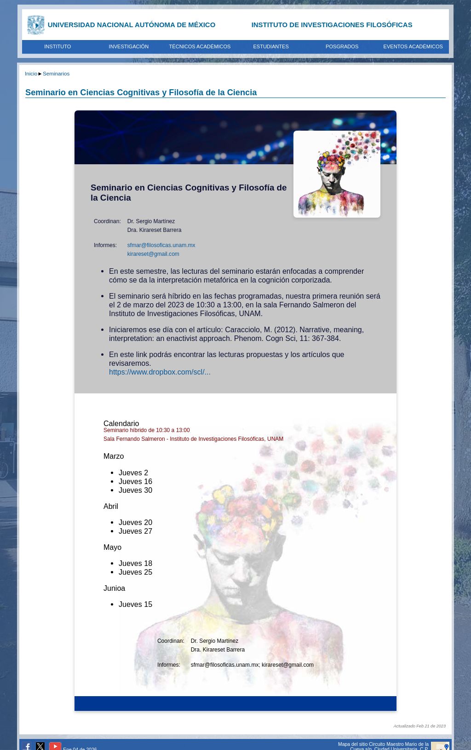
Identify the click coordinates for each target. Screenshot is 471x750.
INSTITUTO (57, 46)
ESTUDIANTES (270, 46)
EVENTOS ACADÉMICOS (413, 46)
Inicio (31, 73)
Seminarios (56, 73)
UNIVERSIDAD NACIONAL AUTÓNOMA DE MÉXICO (132, 25)
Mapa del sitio (353, 744)
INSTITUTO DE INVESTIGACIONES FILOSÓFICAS (332, 25)
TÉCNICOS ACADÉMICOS (200, 46)
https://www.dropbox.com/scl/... (160, 372)
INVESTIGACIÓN (129, 46)
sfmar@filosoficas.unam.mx (161, 245)
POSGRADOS (342, 46)
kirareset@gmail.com (153, 254)
